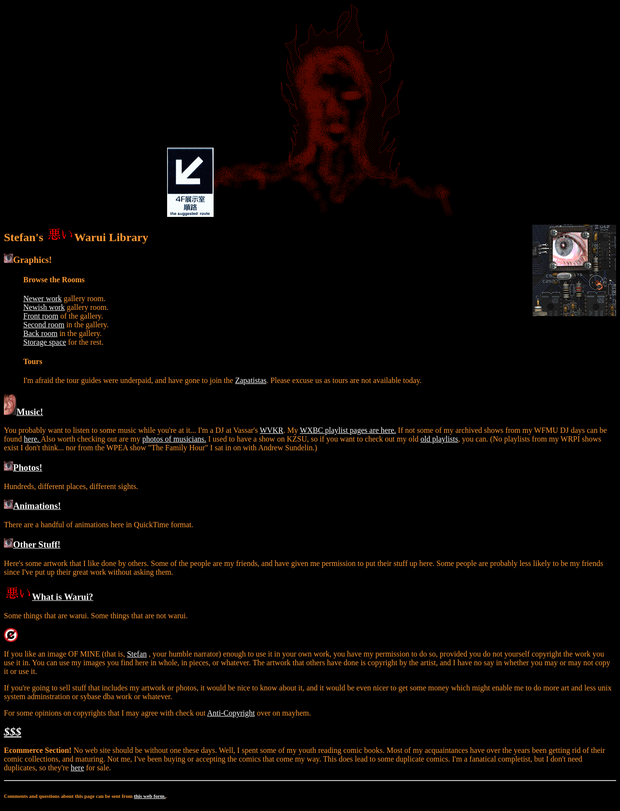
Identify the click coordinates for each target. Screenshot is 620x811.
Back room (40, 333)
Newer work (42, 298)
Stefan (137, 654)
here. (32, 439)
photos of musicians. (174, 439)
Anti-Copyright (231, 713)
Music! (23, 412)
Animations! (32, 506)
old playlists (439, 439)
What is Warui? (48, 597)
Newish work (44, 307)
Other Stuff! (32, 544)
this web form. (150, 796)
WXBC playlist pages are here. (348, 430)
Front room (40, 316)
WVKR (271, 430)
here (77, 768)
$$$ (12, 731)
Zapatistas (250, 380)
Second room (43, 325)
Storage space (44, 342)
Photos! (23, 467)
